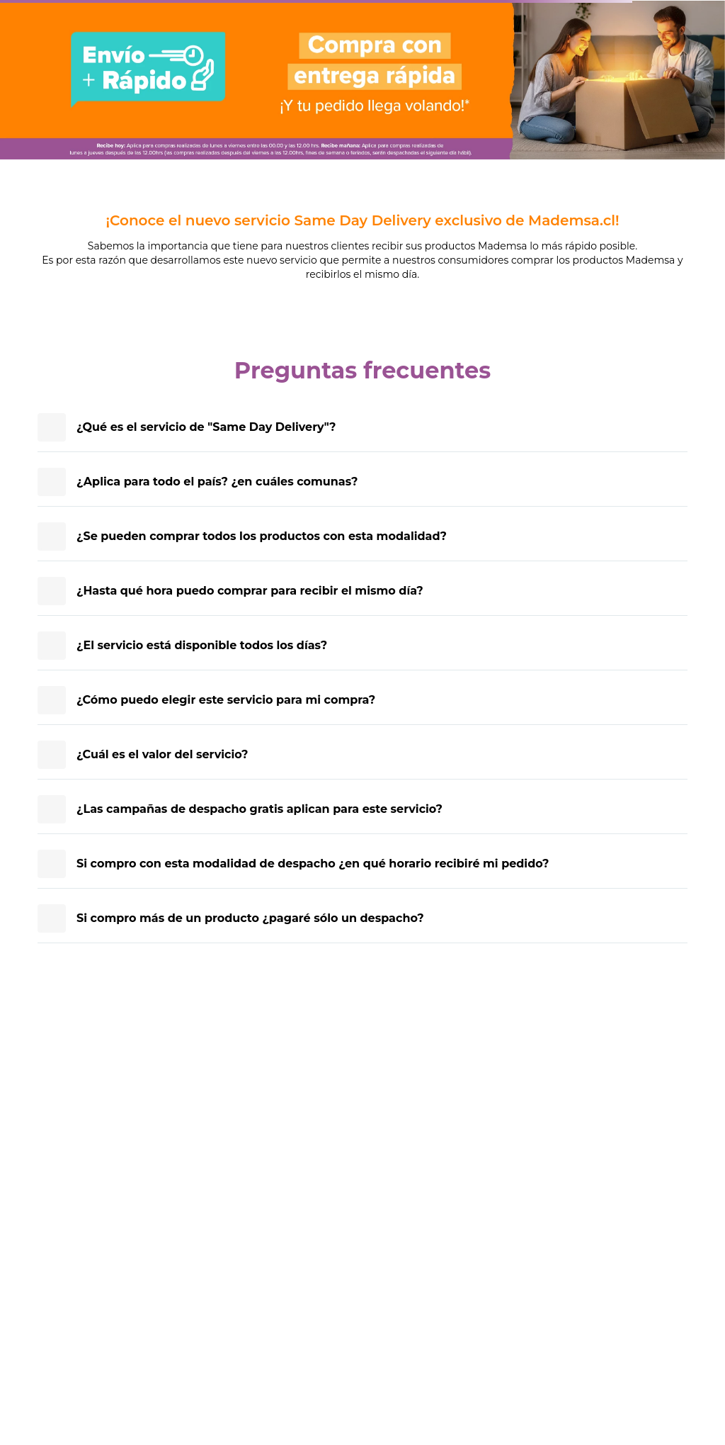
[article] (362, 427)
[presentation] (362, 427)
